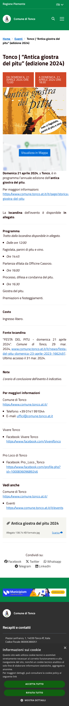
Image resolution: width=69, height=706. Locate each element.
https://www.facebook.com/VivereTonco (33, 441)
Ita (60, 4)
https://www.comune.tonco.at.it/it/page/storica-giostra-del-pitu (36, 196)
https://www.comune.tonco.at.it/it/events (34, 507)
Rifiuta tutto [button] (34, 692)
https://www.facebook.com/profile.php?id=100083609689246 (33, 469)
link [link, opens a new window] (15, 676)
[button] (34, 700)
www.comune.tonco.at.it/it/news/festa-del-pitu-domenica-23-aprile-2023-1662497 (35, 351)
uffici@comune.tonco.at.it (35, 416)
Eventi (18, 39)
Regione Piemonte (14, 4)
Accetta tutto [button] (34, 684)
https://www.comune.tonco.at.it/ (25, 404)
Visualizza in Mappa (34, 152)
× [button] (65, 648)
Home (7, 39)
